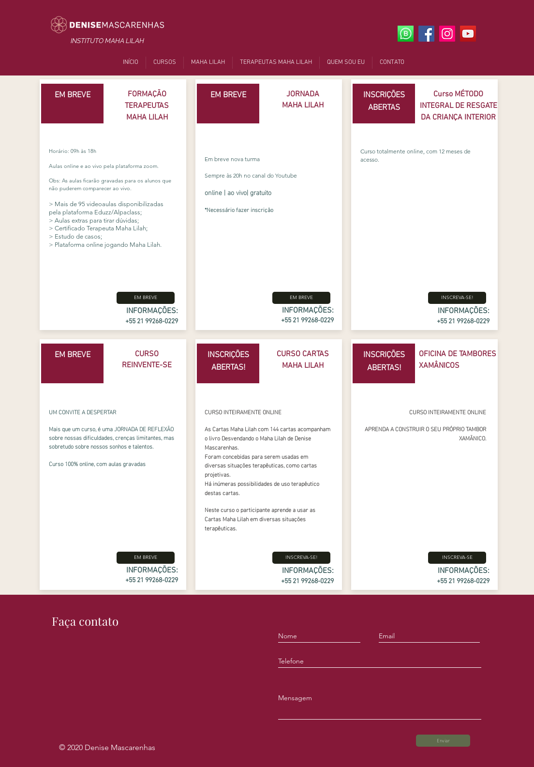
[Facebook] (426, 34)
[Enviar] (443, 741)
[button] (146, 298)
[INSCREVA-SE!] (301, 558)
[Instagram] (447, 34)
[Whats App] (406, 34)
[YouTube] (468, 34)
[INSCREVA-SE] (457, 558)
